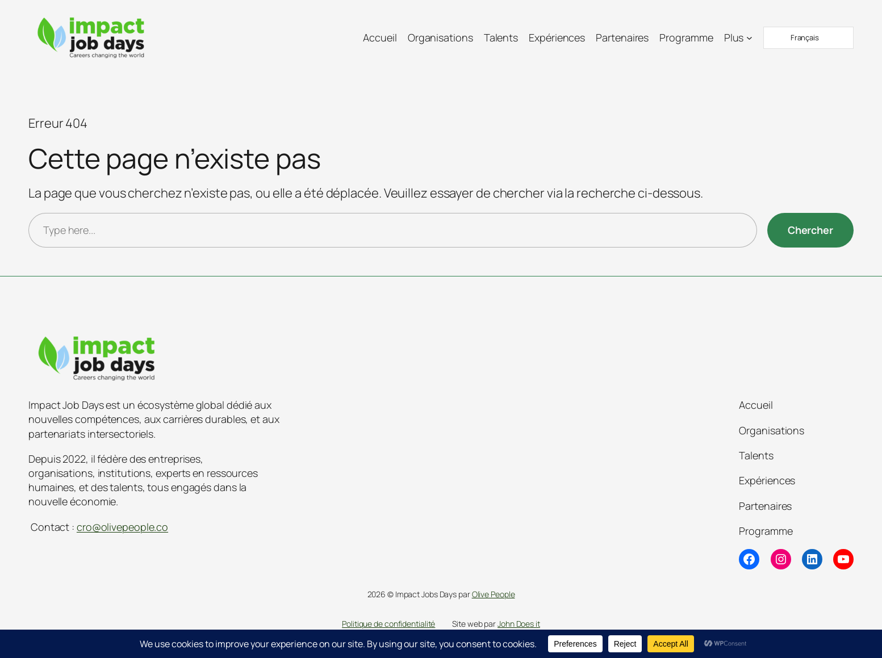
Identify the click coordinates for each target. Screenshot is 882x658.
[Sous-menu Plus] (749, 38)
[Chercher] (810, 230)
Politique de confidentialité (388, 623)
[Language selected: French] (808, 38)
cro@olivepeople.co (122, 527)
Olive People (493, 594)
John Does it (519, 623)
